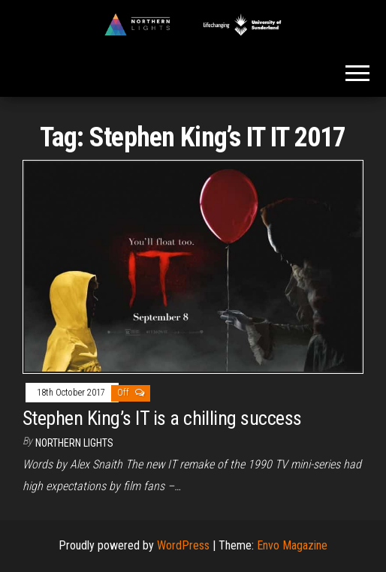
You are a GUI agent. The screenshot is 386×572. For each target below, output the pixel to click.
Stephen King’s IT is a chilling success (162, 418)
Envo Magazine (292, 545)
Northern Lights (74, 443)
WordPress (183, 545)
